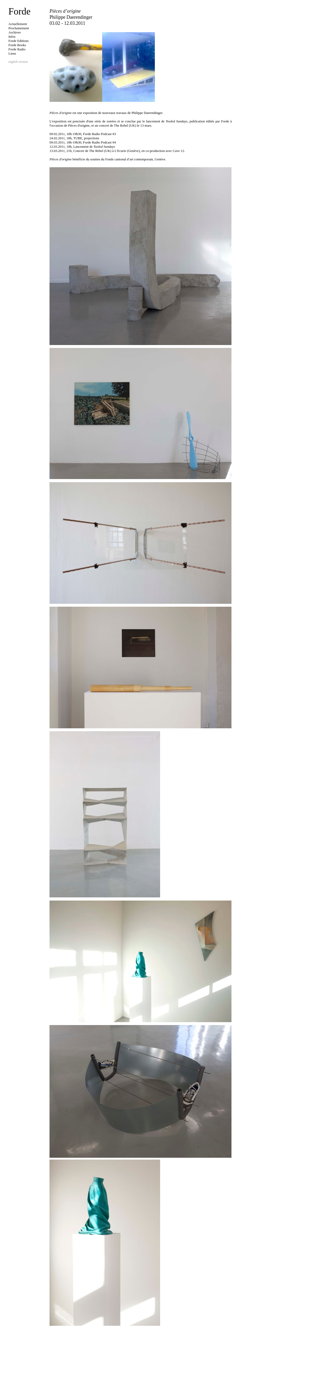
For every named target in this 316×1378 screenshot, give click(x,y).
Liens (12, 53)
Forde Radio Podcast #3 (99, 134)
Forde (19, 11)
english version (18, 62)
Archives (14, 32)
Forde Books (17, 45)
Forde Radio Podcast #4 (99, 142)
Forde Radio (17, 49)
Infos (12, 37)
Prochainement (18, 28)
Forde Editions (18, 41)
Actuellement (17, 24)
